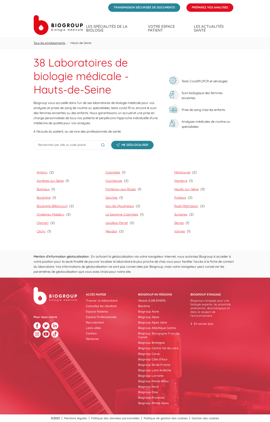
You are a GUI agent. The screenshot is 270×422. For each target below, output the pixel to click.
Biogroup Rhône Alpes (153, 403)
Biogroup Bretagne (151, 343)
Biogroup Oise (148, 392)
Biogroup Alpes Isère (152, 322)
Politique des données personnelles (115, 418)
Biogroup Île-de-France (154, 365)
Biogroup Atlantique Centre (157, 328)
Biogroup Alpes (148, 317)
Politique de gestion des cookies (166, 418)
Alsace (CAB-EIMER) (152, 300)
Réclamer (92, 339)
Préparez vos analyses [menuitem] (207, 6)
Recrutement (95, 322)
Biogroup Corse (149, 354)
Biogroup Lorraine (150, 376)
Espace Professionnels (101, 317)
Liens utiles (93, 328)
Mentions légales (75, 418)
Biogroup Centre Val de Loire (158, 348)
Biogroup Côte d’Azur (153, 359)
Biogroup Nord (148, 387)
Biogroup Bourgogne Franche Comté (158, 335)
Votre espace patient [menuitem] (161, 28)
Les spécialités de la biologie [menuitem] (106, 28)
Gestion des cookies (205, 418)
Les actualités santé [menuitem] (209, 28)
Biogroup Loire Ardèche (154, 370)
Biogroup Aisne (148, 311)
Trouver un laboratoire (101, 300)
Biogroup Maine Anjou (153, 381)
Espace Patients (97, 311)
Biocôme (144, 306)
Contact (91, 333)
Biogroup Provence (151, 397)
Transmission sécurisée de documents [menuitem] (141, 6)
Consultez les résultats (101, 306)
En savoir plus (203, 324)
